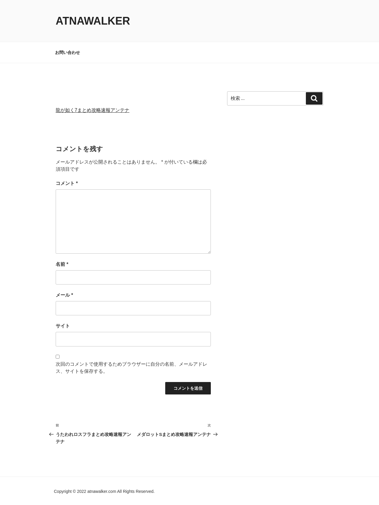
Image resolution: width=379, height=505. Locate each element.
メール (64, 295)
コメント (67, 183)
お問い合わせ (67, 52)
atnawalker (93, 21)
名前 (62, 264)
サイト (63, 325)
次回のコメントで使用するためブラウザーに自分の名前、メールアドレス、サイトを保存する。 (131, 368)
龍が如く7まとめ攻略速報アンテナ (92, 110)
